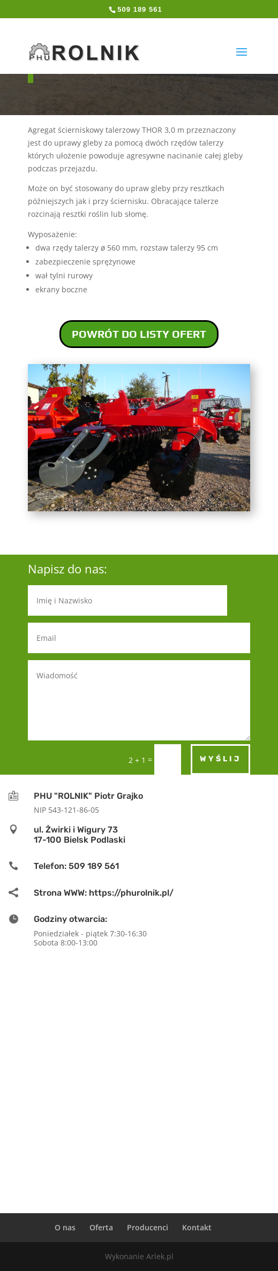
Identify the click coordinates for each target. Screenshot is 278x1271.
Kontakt (197, 1227)
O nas (65, 1227)
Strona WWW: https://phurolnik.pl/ (104, 893)
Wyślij (220, 758)
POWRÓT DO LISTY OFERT (139, 334)
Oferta (101, 1227)
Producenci (147, 1227)
